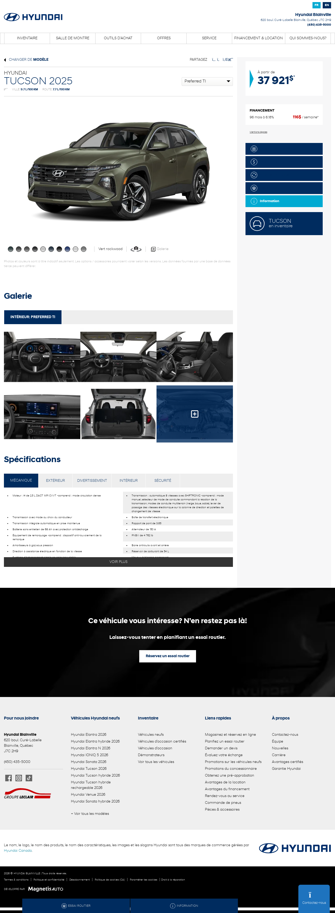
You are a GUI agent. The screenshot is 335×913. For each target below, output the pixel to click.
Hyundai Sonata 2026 (88, 762)
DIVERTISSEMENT (92, 481)
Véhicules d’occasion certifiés (162, 742)
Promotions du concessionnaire (231, 769)
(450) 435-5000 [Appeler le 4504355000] (319, 24)
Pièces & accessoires (222, 810)
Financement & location (258, 38)
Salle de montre (72, 38)
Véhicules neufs (151, 735)
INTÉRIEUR (129, 481)
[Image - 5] (195, 413)
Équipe (277, 742)
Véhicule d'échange (271, 175)
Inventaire (27, 38)
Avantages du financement (227, 789)
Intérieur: (32, 317)
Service (209, 38)
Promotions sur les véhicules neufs (233, 762)
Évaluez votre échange (224, 755)
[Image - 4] (118, 413)
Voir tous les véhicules (156, 762)
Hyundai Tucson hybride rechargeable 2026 (91, 785)
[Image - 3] (42, 413)
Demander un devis (221, 748)
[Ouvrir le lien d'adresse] (296, 20)
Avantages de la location (225, 782)
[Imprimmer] (230, 60)
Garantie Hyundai (286, 769)
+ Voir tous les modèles (90, 814)
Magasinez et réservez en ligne (230, 735)
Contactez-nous (285, 735)
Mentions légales (258, 132)
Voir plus (118, 562)
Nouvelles (280, 748)
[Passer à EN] (327, 5)
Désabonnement (79, 879)
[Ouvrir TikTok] (29, 778)
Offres (164, 38)
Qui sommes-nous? (307, 38)
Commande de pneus (223, 803)
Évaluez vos (273, 149)
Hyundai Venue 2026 (88, 795)
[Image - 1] (118, 356)
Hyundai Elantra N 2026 (90, 748)
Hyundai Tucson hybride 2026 (95, 776)
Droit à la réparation (173, 879)
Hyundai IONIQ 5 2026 (89, 755)
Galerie (160, 249)
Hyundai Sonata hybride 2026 (95, 802)
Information (265, 201)
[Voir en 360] (136, 249)
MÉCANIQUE (21, 481)
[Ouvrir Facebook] (8, 778)
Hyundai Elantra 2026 (88, 735)
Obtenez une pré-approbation (279, 162)
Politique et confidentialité (49, 879)
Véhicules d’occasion (155, 748)
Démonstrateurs (151, 755)
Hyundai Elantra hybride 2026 (95, 742)
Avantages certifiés (287, 762)
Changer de (26, 60)
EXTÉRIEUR (55, 481)
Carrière (279, 755)
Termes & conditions (16, 879)
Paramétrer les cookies (143, 879)
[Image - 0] (42, 356)
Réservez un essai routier (167, 656)
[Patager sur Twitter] (219, 60)
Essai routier (265, 188)
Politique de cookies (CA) (110, 879)
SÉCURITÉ (162, 481)
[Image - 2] (195, 356)
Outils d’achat (118, 38)
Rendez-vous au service (224, 796)
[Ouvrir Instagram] (18, 778)
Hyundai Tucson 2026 (89, 769)
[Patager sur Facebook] (213, 60)
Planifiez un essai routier (224, 742)
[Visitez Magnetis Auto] (47, 889)
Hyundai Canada (18, 851)
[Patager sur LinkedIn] (224, 60)
